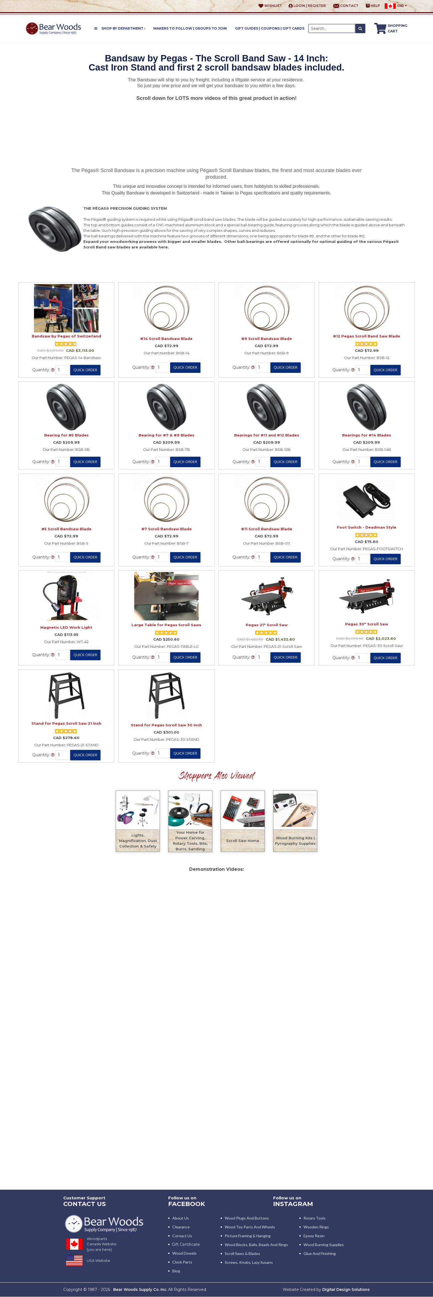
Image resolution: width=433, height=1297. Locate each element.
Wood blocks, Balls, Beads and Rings (256, 1245)
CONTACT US (85, 1204)
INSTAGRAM (294, 1204)
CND (395, 6)
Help (373, 6)
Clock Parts (182, 1262)
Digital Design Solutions (345, 1289)
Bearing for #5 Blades (66, 435)
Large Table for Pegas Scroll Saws (166, 625)
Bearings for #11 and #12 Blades (266, 435)
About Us (180, 1218)
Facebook (187, 1204)
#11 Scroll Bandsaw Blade (266, 529)
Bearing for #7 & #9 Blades (166, 435)
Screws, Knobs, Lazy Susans (249, 1262)
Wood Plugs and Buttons (247, 1218)
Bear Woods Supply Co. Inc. (141, 1289)
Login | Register (307, 6)
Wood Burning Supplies (323, 1245)
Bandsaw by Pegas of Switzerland (66, 336)
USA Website (98, 1261)
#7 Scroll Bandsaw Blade (166, 529)
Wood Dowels (184, 1253)
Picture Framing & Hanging (248, 1236)
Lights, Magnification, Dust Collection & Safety (138, 840)
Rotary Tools (314, 1218)
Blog (176, 1271)
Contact (345, 6)
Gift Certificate (186, 1244)
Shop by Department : (119, 28)
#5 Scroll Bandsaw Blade (66, 529)
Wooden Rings (316, 1227)
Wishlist (270, 6)
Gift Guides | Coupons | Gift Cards (269, 28)
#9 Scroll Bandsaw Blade (266, 338)
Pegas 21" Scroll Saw (266, 625)
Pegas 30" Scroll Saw (366, 624)
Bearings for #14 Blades (366, 435)
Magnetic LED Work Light (66, 627)
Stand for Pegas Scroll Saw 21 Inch (66, 723)
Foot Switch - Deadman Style (366, 527)
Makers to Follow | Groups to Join (190, 28)
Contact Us (182, 1236)
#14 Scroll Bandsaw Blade (166, 338)
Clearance (181, 1227)
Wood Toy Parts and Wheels (250, 1227)
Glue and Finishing (319, 1253)
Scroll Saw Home (242, 840)
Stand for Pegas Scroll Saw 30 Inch (166, 725)
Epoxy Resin (313, 1236)
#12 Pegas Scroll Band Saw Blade (366, 336)
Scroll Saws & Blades (242, 1253)
